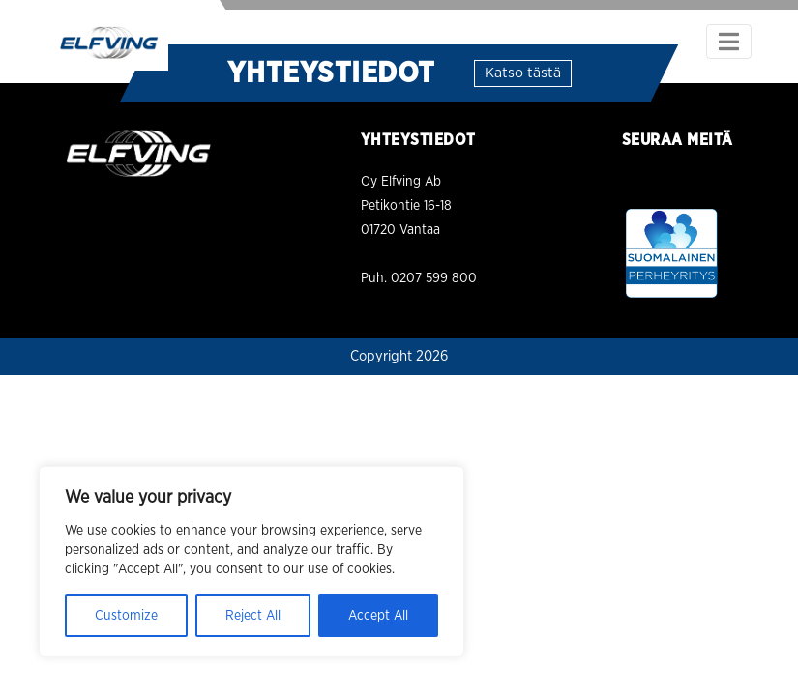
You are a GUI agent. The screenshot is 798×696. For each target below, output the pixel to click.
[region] (251, 561)
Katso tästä (523, 73)
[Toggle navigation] (729, 41)
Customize (126, 616)
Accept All (378, 616)
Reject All (253, 616)
